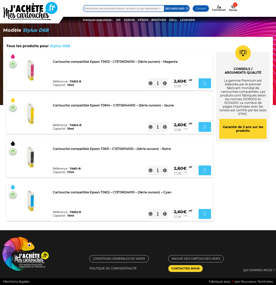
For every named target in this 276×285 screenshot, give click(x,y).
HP (118, 20)
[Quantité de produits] (158, 83)
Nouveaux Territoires (257, 281)
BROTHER (158, 20)
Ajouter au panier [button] (205, 83)
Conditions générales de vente (119, 258)
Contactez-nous (185, 268)
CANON (129, 20)
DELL (173, 20)
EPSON (143, 20)
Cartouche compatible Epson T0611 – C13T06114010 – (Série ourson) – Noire (112, 149)
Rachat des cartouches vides (196, 258)
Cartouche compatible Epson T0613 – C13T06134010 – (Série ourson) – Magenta (115, 62)
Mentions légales (16, 281)
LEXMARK (187, 20)
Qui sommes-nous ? (259, 270)
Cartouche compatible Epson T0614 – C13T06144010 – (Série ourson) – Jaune (113, 105)
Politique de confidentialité (113, 268)
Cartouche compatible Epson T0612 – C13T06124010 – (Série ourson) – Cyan (112, 192)
